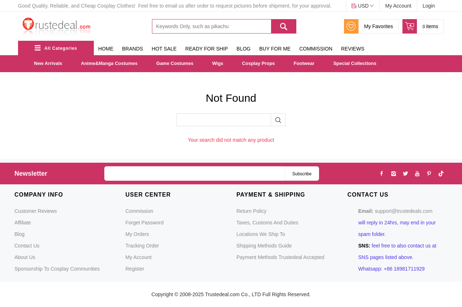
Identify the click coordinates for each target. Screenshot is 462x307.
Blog (19, 234)
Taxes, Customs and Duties (267, 222)
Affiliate (22, 222)
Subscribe (301, 173)
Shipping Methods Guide (264, 246)
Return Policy (251, 211)
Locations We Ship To (260, 234)
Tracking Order (142, 246)
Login (429, 6)
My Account (139, 257)
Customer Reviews (35, 211)
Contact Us (26, 246)
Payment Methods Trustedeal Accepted (280, 257)
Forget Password (145, 222)
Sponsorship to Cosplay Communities (57, 269)
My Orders (137, 234)
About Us (24, 257)
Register (135, 269)
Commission (139, 211)
